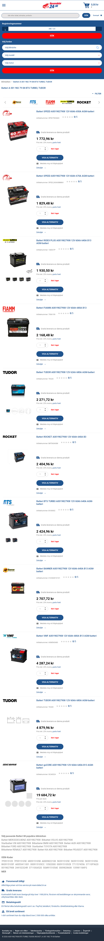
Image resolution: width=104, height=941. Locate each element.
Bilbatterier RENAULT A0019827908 (19, 849)
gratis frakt (56, 143)
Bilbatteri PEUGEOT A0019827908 (80, 849)
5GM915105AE (50, 867)
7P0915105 (7, 861)
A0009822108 (49, 861)
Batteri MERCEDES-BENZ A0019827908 (21, 840)
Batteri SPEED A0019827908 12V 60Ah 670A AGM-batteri (65, 176)
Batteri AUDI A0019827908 (77, 843)
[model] (52, 55)
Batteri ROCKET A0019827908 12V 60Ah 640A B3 (61, 436)
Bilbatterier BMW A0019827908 (47, 843)
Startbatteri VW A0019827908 (16, 843)
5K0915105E (63, 861)
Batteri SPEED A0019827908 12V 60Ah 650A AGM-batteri (65, 111)
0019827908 (7, 867)
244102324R (21, 867)
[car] (52, 63)
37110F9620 (92, 864)
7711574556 (78, 864)
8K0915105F (7, 864)
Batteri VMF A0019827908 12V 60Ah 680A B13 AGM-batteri (66, 636)
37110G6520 (35, 867)
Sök (86, 15)
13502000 (51, 864)
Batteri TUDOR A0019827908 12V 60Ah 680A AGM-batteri (65, 700)
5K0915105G (91, 861)
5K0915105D (77, 861)
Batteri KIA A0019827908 (50, 849)
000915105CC (37, 864)
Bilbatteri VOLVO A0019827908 (57, 840)
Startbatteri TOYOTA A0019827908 (49, 846)
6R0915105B (34, 861)
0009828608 (65, 867)
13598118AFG (80, 867)
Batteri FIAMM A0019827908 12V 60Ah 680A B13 (61, 307)
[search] (40, 15)
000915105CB (64, 864)
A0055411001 (22, 864)
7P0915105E (20, 861)
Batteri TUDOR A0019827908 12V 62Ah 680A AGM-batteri (65, 372)
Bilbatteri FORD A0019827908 (16, 846)
